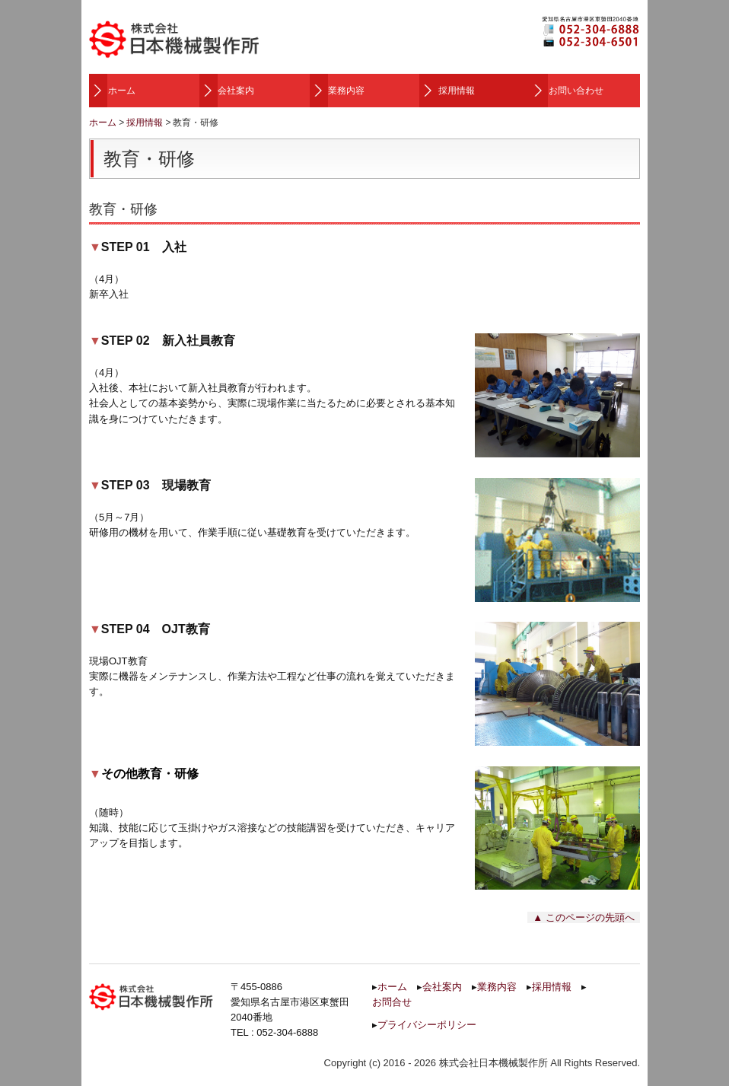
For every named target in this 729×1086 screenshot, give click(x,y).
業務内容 (346, 90)
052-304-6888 (287, 1032)
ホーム (121, 90)
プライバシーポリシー (426, 1024)
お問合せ (392, 1002)
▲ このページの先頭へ (583, 917)
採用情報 (456, 90)
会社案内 (236, 90)
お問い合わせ (576, 90)
